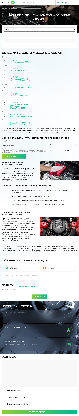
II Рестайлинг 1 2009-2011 (20, 123)
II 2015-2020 (14, 106)
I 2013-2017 (14, 77)
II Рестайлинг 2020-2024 (20, 108)
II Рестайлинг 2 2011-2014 (20, 125)
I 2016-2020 (14, 69)
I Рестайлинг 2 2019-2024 (20, 81)
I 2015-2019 (14, 94)
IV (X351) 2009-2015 (17, 114)
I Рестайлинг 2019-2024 (19, 96)
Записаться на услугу (39, 411)
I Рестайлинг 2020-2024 (19, 62)
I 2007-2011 (14, 102)
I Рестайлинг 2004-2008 (19, 87)
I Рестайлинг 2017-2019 (19, 79)
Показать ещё (39, 297)
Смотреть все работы (30, 286)
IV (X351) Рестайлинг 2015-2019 (22, 116)
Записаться (14, 156)
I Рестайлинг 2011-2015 (19, 104)
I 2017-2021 (14, 60)
